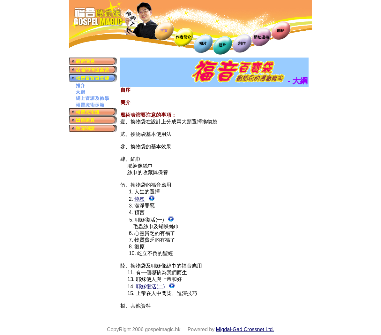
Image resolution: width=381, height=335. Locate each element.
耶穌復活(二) (150, 286)
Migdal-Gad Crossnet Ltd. (245, 329)
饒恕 (139, 199)
